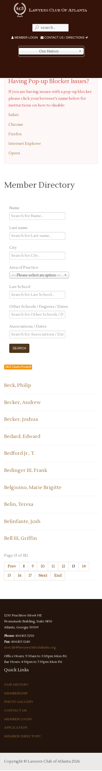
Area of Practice (23, 267)
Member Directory (22, 736)
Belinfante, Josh (22, 521)
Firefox (15, 134)
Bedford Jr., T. (19, 453)
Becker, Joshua (21, 419)
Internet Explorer (24, 143)
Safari (13, 114)
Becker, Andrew (22, 402)
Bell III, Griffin (20, 538)
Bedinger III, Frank (25, 470)
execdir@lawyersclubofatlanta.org (30, 647)
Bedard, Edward (22, 436)
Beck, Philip (17, 385)
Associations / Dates (28, 326)
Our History (16, 685)
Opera (14, 153)
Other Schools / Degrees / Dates (38, 306)
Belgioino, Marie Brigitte (32, 487)
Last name (18, 227)
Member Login (24, 37)
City (13, 247)
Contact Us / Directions (64, 37)
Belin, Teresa (18, 504)
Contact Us (15, 711)
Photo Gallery (18, 702)
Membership (15, 693)
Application (15, 728)
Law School (19, 286)
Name (14, 208)
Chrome (15, 124)
